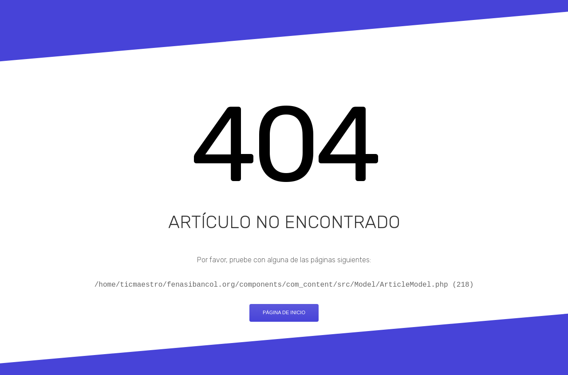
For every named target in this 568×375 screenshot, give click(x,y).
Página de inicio (284, 312)
